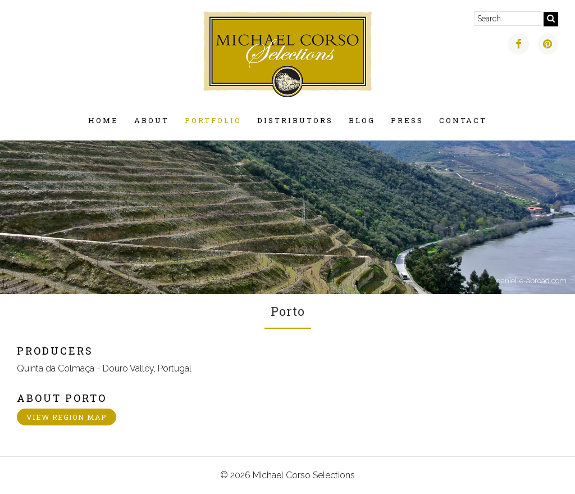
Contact (463, 120)
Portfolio (213, 120)
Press (407, 120)
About (151, 120)
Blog (362, 120)
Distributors (295, 120)
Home (103, 120)
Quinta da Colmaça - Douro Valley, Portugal (104, 368)
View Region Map (66, 417)
